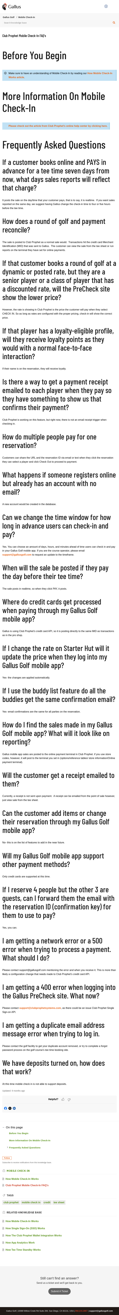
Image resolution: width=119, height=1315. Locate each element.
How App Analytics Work (20, 1242)
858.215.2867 (81, 1311)
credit (47, 1202)
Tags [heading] (10, 1195)
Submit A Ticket (59, 1291)
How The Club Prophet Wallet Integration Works (34, 1235)
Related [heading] (24, 1212)
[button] (106, 6)
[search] (59, 23)
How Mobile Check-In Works (22, 1179)
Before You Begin (18, 1133)
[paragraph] (59, 567)
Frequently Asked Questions (25, 1147)
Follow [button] (7, 1158)
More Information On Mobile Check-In (30, 1140)
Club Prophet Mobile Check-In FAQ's (27, 1185)
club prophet (11, 1202)
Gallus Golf (8, 17)
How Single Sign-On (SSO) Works (25, 1228)
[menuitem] (106, 6)
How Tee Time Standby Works (23, 1249)
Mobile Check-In (26, 17)
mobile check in (31, 1202)
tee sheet (59, 1202)
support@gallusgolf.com (16, 554)
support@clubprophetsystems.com (40, 1008)
